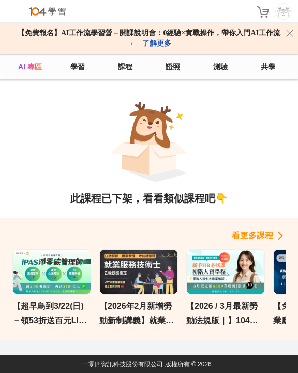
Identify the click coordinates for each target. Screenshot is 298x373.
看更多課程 (252, 235)
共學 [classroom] (268, 67)
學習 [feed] (77, 67)
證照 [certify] (173, 67)
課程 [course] (125, 67)
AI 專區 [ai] (30, 67)
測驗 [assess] (220, 67)
